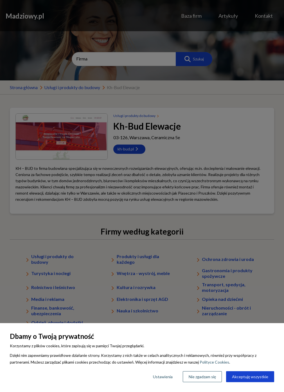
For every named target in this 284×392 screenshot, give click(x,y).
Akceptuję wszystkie (250, 376)
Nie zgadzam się (202, 376)
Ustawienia (163, 376)
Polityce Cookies (214, 362)
